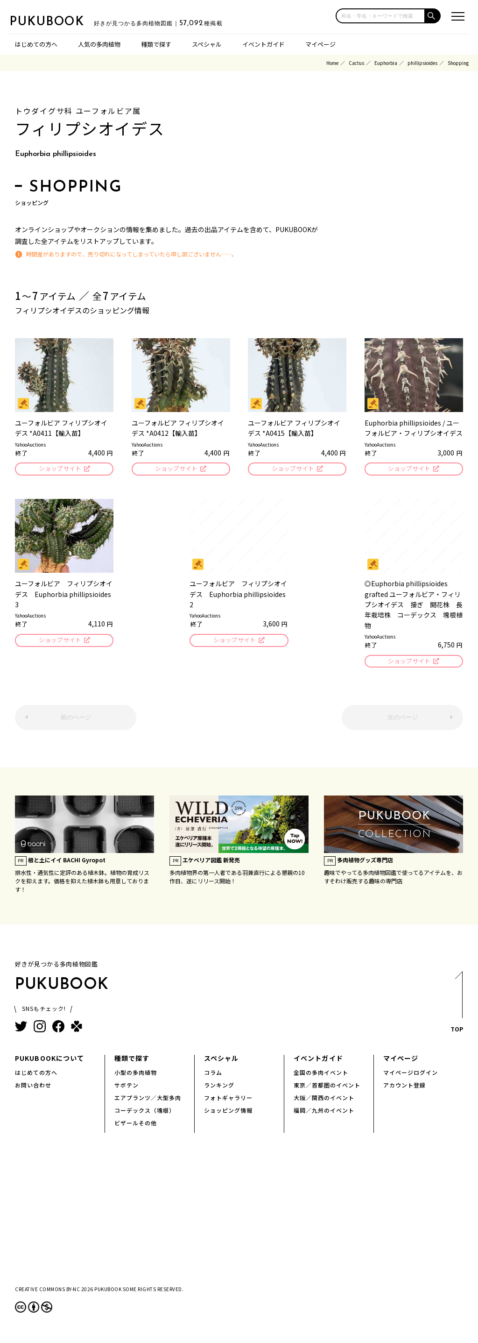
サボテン (126, 1087)
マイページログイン (410, 1074)
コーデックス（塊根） (144, 1112)
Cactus (356, 62)
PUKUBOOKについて (49, 1060)
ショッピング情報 (228, 1112)
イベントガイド (263, 44)
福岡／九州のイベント (324, 1112)
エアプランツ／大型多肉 (147, 1099)
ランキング (219, 1087)
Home (332, 62)
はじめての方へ (36, 44)
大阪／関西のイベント (324, 1099)
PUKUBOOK (56, 21)
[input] (380, 15)
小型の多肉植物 (135, 1074)
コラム (213, 1074)
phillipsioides (422, 62)
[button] (433, 15)
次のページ (402, 719)
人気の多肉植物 (99, 44)
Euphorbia (385, 62)
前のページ (76, 719)
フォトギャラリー (228, 1099)
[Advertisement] (239, 1219)
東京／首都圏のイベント (327, 1087)
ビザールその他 (135, 1125)
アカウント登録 (404, 1087)
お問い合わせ (33, 1087)
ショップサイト (59, 469)
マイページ (320, 44)
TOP (456, 1006)
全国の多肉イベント (321, 1074)
